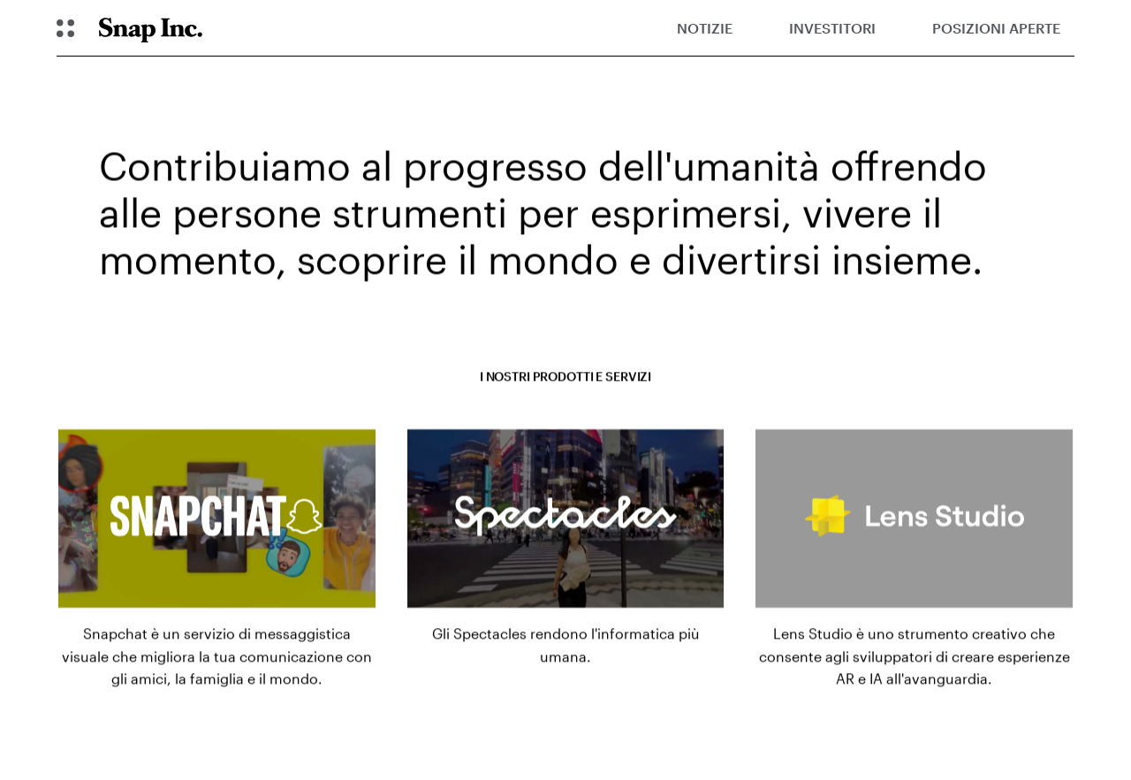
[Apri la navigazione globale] (65, 28)
